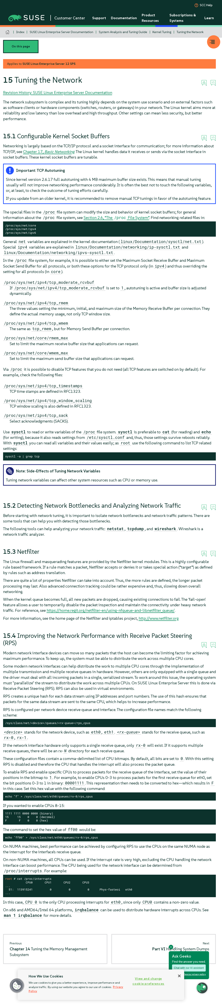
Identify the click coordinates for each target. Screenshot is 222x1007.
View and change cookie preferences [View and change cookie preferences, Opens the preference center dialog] (148, 981)
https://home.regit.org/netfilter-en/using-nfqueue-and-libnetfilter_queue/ (111, 610)
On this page (21, 46)
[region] (101, 985)
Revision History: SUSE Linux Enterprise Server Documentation (57, 92)
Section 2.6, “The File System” (116, 217)
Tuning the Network (190, 32)
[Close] (179, 976)
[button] (17, 986)
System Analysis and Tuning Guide (123, 32)
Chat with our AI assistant (189, 968)
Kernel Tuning (161, 32)
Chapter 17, (48, 151)
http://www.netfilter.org (159, 618)
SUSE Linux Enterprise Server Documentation (61, 32)
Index (20, 32)
